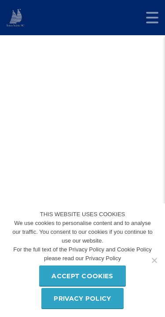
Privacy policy (82, 298)
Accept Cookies (82, 276)
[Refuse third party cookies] (154, 260)
